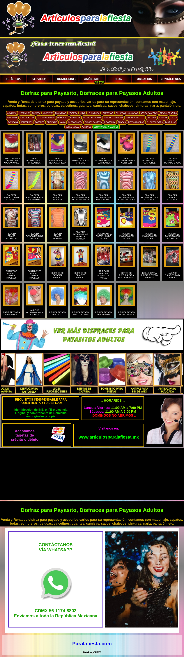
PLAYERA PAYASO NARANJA (57, 236)
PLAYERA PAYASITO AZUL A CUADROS (149, 197)
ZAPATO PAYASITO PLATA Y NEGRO (80, 160)
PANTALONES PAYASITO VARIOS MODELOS (34, 274)
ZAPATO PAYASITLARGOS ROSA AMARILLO (57, 160)
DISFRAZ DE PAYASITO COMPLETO (80, 275)
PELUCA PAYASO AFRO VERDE (103, 313)
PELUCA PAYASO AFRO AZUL (57, 313)
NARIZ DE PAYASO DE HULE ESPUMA (34, 312)
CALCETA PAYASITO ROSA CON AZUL (11, 197)
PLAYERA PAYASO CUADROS (172, 197)
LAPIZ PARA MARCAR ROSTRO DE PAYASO (103, 274)
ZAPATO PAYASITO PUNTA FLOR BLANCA (103, 160)
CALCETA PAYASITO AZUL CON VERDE (149, 160)
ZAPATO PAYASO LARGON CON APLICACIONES (11, 160)
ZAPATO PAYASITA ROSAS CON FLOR (126, 160)
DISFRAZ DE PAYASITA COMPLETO (57, 275)
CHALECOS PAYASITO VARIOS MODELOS (11, 274)
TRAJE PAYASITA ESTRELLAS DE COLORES (103, 236)
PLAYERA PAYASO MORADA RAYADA (34, 236)
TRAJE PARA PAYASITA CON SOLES (149, 236)
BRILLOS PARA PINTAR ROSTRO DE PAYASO (149, 275)
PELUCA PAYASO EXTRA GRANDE (126, 313)
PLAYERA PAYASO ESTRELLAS (11, 236)
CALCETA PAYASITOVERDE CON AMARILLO (34, 197)
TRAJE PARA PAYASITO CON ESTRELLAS (172, 236)
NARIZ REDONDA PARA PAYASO (11, 313)
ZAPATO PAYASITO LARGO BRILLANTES (34, 160)
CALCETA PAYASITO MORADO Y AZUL (172, 160)
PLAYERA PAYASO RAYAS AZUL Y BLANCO (104, 197)
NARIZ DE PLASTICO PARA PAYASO (172, 275)
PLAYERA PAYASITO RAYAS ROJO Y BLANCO (80, 197)
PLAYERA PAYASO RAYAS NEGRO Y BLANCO (80, 235)
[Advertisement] (92, 474)
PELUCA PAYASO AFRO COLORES (80, 313)
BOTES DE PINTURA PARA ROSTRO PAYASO (126, 275)
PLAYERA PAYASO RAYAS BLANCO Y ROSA (126, 197)
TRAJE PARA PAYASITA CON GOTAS (126, 236)
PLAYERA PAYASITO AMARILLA (57, 197)
